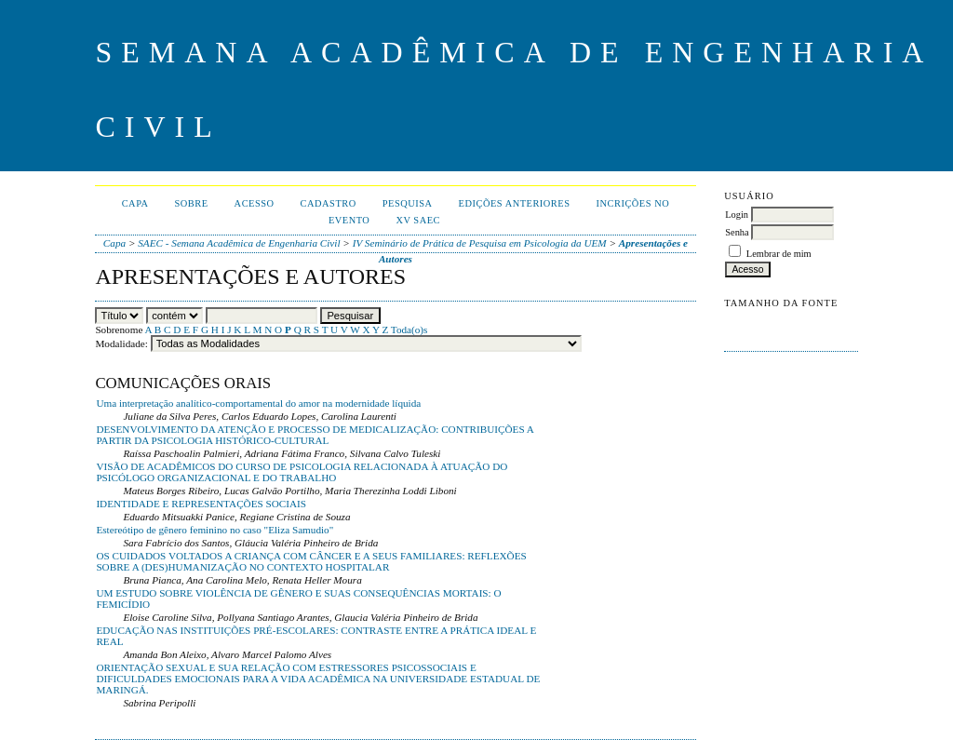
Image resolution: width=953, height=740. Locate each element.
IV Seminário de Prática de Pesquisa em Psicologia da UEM (480, 243)
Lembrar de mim (779, 254)
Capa (135, 203)
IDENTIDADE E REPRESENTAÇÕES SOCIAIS (201, 503)
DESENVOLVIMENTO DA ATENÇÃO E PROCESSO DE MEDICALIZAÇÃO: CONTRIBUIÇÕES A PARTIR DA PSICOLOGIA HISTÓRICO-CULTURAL (314, 435)
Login (736, 214)
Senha (736, 232)
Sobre (191, 203)
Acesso (255, 203)
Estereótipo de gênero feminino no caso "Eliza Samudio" (214, 529)
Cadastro (328, 203)
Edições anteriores (514, 203)
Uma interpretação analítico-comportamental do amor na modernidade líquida (258, 403)
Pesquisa (408, 203)
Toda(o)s (409, 329)
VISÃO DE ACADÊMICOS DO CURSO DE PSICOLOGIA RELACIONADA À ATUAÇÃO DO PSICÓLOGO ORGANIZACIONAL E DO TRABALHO (301, 472)
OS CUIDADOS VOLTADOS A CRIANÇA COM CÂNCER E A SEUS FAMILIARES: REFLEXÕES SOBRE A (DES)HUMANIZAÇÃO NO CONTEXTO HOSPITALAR (311, 561)
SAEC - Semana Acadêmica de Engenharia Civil (239, 243)
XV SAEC (418, 220)
